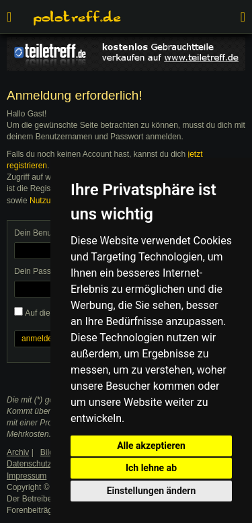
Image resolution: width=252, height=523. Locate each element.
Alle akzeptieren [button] (151, 445)
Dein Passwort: (41, 271)
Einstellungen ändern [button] (151, 490)
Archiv (18, 452)
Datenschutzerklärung (46, 463)
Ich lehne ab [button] (151, 467)
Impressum (26, 476)
